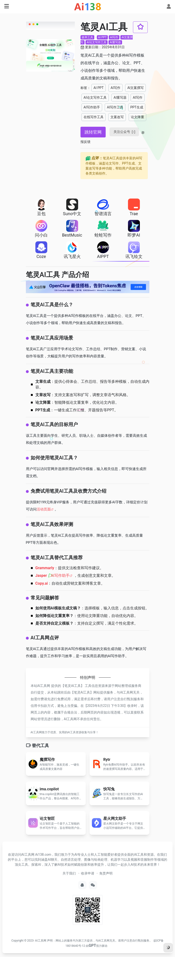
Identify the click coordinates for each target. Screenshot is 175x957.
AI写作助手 (92, 107)
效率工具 (87, 37)
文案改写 (117, 117)
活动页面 (44, 509)
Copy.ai (41, 583)
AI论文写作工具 (96, 42)
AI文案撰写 (135, 88)
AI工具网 (40, 940)
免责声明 (106, 873)
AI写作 (114, 37)
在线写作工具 (94, 117)
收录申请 (87, 873)
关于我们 (69, 873)
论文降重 (137, 117)
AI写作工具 (115, 107)
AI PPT (102, 37)
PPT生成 (136, 107)
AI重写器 (115, 42)
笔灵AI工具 (72, 686)
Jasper (41, 575)
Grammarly (44, 568)
